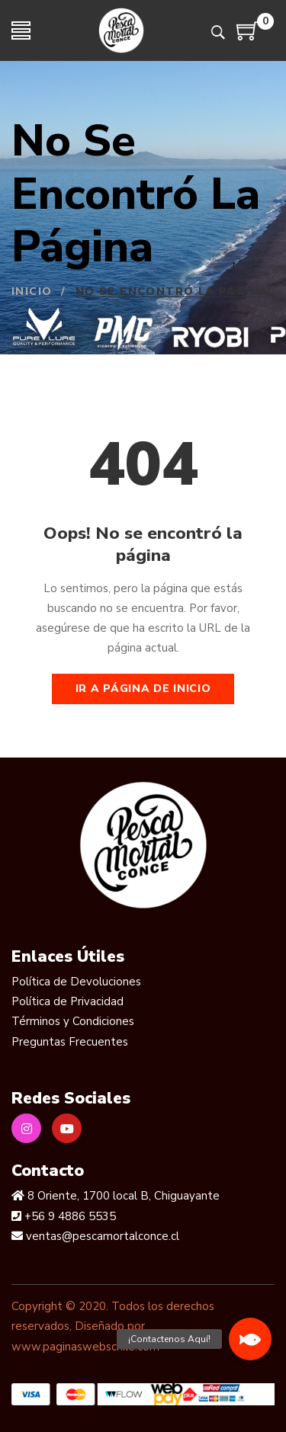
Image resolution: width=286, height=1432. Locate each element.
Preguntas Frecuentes (69, 1041)
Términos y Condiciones (72, 1021)
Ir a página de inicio (143, 688)
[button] (250, 1339)
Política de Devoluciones (76, 981)
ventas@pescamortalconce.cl (101, 1236)
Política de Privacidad (67, 1001)
